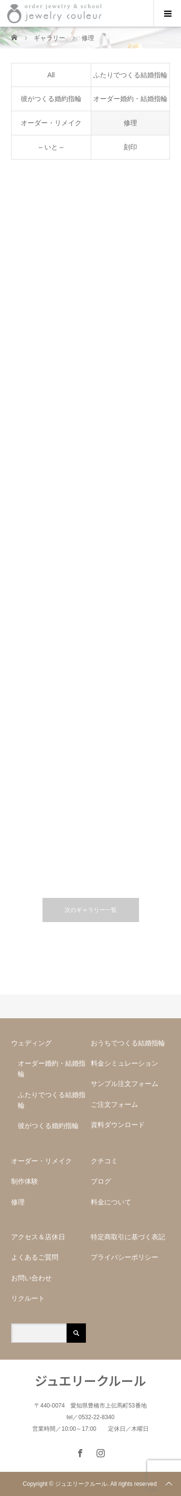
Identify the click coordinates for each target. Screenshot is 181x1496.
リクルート (28, 1298)
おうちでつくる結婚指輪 (128, 1043)
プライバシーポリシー (124, 1257)
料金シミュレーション (124, 1063)
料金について (111, 1202)
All (51, 75)
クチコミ (104, 1161)
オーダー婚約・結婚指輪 (130, 99)
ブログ (101, 1181)
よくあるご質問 (34, 1257)
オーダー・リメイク (51, 123)
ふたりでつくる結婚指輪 (130, 75)
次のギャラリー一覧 (91, 910)
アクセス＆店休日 (38, 1237)
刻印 (130, 147)
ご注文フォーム (114, 1104)
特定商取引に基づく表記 (128, 1237)
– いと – (51, 147)
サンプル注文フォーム (128, 1083)
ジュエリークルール (90, 1380)
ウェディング (31, 1043)
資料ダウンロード (118, 1125)
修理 (130, 123)
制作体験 (24, 1181)
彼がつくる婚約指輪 (51, 99)
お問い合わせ (31, 1278)
